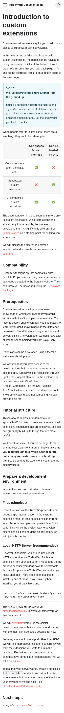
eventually (18, 623)
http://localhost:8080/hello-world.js (23, 686)
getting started (11, 233)
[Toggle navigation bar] (5, 4)
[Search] (58, 5)
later (19, 661)
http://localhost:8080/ (15, 611)
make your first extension (29, 705)
